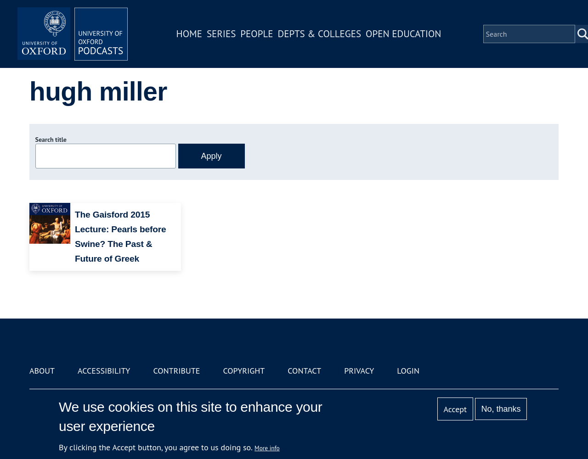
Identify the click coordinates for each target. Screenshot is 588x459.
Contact (304, 370)
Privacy (359, 370)
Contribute (176, 370)
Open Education (403, 34)
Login (408, 370)
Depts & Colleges (320, 34)
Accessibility (104, 370)
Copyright (244, 370)
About (42, 370)
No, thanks (500, 409)
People (256, 34)
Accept (455, 409)
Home (189, 34)
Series (221, 34)
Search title (51, 139)
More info (267, 448)
